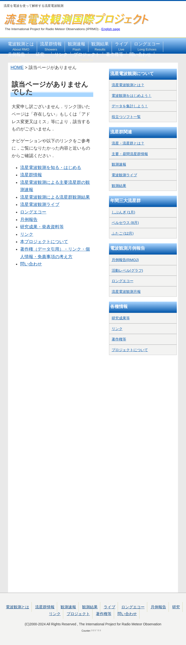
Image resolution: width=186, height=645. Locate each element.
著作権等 (114, 57)
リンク (61, 57)
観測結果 (100, 46)
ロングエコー (147, 46)
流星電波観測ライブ (39, 204)
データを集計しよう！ (130, 106)
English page (110, 29)
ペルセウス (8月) (125, 223)
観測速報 (76, 46)
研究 (39, 57)
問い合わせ (140, 57)
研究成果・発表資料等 (42, 226)
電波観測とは (21, 46)
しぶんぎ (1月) (123, 212)
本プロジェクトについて (44, 241)
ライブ (121, 46)
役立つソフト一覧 (126, 117)
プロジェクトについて (130, 350)
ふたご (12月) (123, 233)
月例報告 (16, 57)
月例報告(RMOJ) (125, 260)
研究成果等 (121, 318)
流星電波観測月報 (126, 291)
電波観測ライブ (124, 175)
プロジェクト (87, 57)
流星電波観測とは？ (128, 85)
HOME (16, 67)
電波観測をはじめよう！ (132, 95)
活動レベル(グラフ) (127, 270)
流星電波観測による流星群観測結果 (55, 197)
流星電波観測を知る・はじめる (50, 167)
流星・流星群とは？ (128, 143)
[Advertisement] (51, 291)
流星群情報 (51, 46)
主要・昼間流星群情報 (130, 154)
